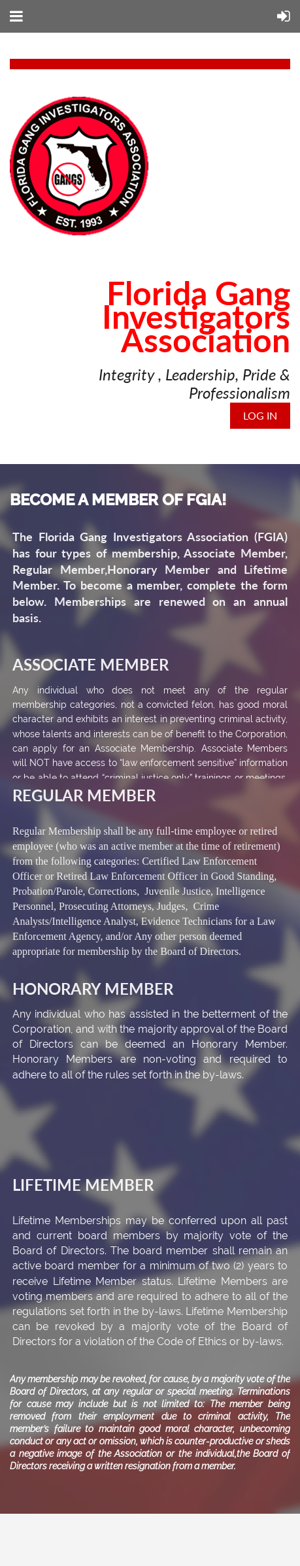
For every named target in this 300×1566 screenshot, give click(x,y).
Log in (260, 415)
